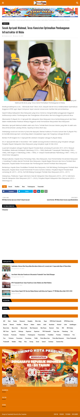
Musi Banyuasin (34, 328)
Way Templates (22, 414)
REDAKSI (62, 414)
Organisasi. (37, 331)
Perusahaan (19, 338)
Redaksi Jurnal (8, 36)
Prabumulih (6, 341)
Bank (9, 321)
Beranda (4, 20)
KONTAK (56, 414)
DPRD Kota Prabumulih (55, 321)
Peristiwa (58, 335)
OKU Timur (6, 331)
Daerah (10, 186)
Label (5, 316)
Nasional (51, 328)
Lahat (65, 324)
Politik (36, 338)
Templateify (10, 414)
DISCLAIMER (75, 414)
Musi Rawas (43, 328)
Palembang (65, 331)
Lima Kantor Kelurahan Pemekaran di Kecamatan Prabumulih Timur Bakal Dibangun (33, 274)
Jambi (44, 324)
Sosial (37, 341)
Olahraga (21, 331)
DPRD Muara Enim (68, 321)
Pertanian (11, 338)
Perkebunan (67, 335)
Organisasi (28, 331)
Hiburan (26, 324)
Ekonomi (12, 324)
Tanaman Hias (59, 341)
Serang (31, 341)
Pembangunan (31, 186)
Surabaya (50, 341)
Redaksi (14, 341)
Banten (15, 321)
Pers (73, 335)
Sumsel (44, 341)
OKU (63, 328)
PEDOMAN (67, 414)
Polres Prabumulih (71, 338)
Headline (17, 186)
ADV (4, 321)
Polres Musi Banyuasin (58, 338)
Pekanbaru (22, 335)
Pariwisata (5, 335)
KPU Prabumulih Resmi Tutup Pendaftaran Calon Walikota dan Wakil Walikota (31, 283)
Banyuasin (22, 321)
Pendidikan (50, 335)
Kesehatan (51, 324)
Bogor (45, 321)
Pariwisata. (14, 335)
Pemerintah (11, 20)
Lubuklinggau (73, 324)
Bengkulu (30, 321)
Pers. (4, 338)
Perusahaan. (28, 338)
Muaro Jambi (24, 328)
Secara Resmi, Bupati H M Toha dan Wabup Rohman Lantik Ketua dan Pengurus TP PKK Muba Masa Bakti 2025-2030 (41, 291)
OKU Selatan (70, 328)
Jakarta (39, 324)
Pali (72, 331)
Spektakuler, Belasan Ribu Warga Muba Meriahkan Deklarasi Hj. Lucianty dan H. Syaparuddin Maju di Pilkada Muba (41, 266)
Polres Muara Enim (45, 338)
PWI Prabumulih (46, 331)
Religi (20, 341)
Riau (25, 341)
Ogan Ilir (13, 331)
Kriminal (59, 324)
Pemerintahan (41, 335)
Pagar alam (56, 331)
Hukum (32, 324)
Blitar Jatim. (38, 321)
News (23, 186)
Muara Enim (6, 328)
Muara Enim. (15, 328)
